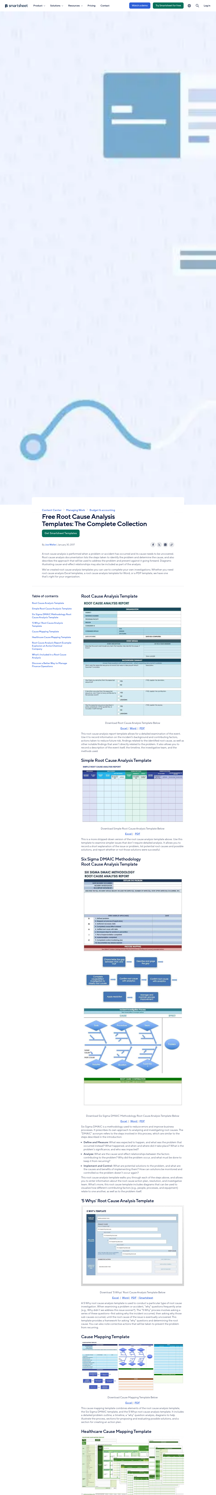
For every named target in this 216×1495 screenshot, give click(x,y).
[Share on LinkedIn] (165, 544)
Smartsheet (146, 1298)
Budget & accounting (102, 510)
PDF (142, 728)
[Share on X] (159, 544)
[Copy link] (171, 544)
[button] (197, 6)
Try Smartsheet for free (168, 5)
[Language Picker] (189, 6)
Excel (124, 728)
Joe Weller (50, 544)
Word (133, 728)
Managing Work (75, 510)
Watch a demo (140, 5)
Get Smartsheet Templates (61, 533)
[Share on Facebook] (153, 544)
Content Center (51, 510)
